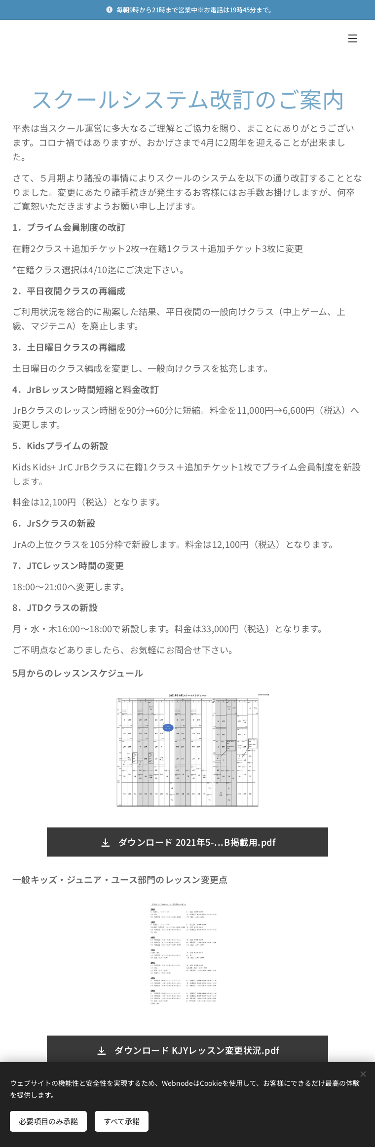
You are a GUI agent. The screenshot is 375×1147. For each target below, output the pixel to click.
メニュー (352, 38)
